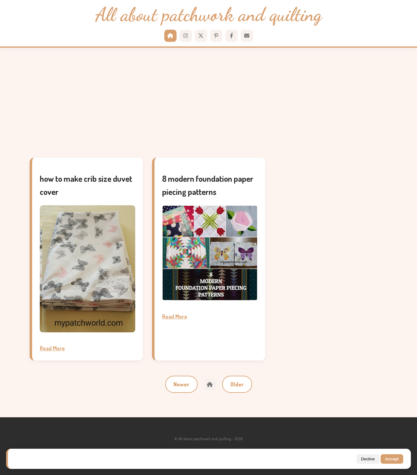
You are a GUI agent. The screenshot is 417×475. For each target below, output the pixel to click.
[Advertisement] (208, 102)
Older (237, 384)
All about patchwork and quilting (208, 15)
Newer (181, 384)
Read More (52, 348)
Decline (367, 459)
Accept (392, 459)
